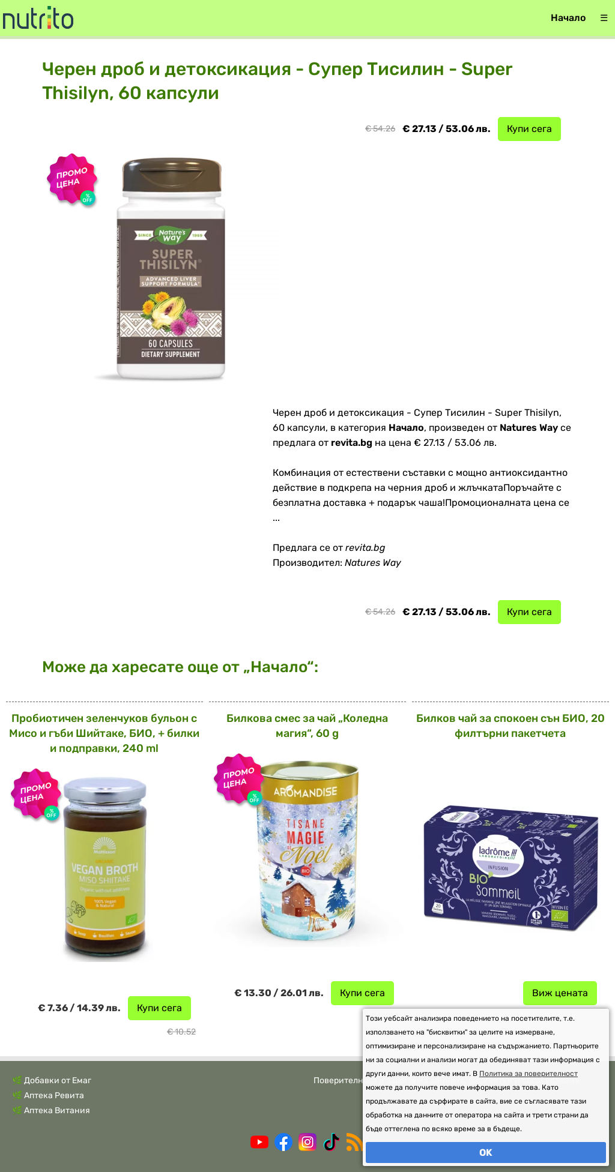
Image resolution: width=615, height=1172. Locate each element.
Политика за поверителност (528, 1073)
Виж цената (560, 993)
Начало (568, 17)
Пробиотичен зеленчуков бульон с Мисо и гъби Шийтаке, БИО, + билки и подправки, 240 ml (104, 733)
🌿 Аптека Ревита (48, 1095)
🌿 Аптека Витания (51, 1110)
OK (485, 1152)
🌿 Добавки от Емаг (51, 1080)
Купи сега (529, 128)
